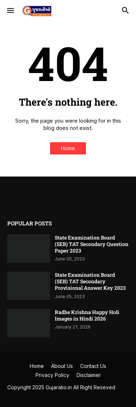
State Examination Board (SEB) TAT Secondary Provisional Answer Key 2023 (90, 281)
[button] (10, 11)
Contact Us (93, 366)
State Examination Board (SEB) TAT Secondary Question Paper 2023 (91, 244)
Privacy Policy (52, 375)
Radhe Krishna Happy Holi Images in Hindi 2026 (87, 315)
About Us (62, 366)
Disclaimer (89, 375)
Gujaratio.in (59, 387)
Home (68, 148)
